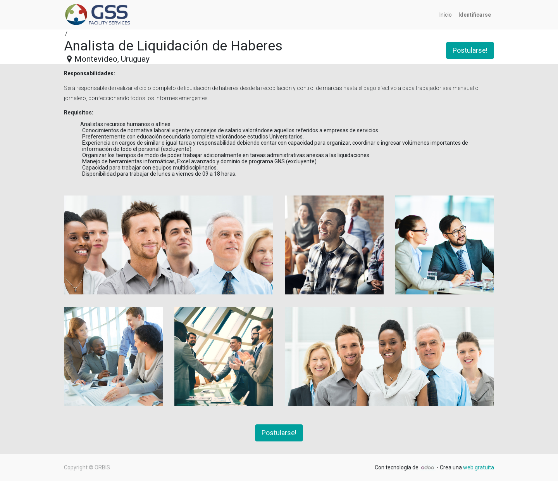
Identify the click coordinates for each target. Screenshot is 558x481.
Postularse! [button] (470, 50)
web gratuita (478, 467)
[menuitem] (445, 15)
